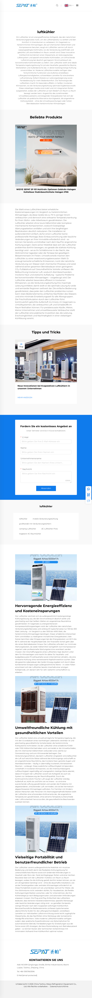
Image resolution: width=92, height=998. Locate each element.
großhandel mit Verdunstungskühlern (35, 524)
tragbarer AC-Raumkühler (30, 534)
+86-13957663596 (27, 971)
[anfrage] (88, 501)
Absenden (46, 488)
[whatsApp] (88, 489)
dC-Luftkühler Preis (49, 529)
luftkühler (23, 519)
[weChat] (88, 495)
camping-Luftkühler (27, 529)
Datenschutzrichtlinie (59, 986)
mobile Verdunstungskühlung (45, 519)
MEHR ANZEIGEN (25, 397)
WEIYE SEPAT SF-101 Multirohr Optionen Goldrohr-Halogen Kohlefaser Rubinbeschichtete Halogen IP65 (46, 190)
